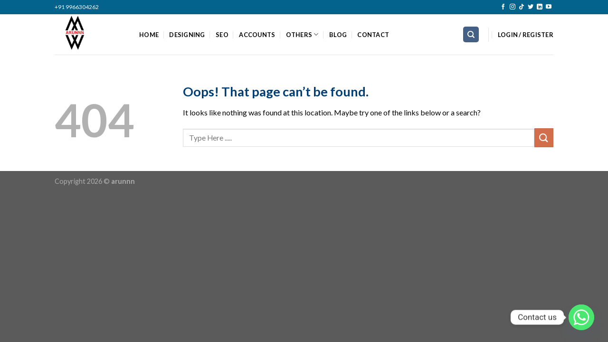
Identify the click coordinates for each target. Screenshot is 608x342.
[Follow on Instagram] (512, 7)
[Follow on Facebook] (503, 7)
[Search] (471, 34)
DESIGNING (187, 34)
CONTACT (373, 34)
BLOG (338, 34)
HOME (149, 34)
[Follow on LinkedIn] (539, 7)
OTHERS (302, 34)
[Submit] (543, 137)
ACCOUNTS (257, 34)
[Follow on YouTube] (548, 7)
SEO (222, 34)
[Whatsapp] (581, 317)
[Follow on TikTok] (521, 7)
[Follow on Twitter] (530, 7)
